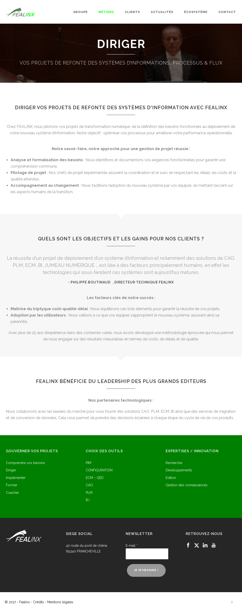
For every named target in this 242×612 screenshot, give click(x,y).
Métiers (106, 11)
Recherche (174, 463)
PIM (88, 463)
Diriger (11, 470)
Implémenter (16, 478)
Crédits (38, 602)
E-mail (132, 545)
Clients (132, 11)
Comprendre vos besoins (25, 463)
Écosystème (195, 11)
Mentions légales (60, 602)
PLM (89, 493)
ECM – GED (95, 478)
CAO (89, 485)
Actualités (162, 11)
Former (11, 485)
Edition (171, 478)
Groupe (80, 11)
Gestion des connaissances (186, 485)
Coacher (12, 493)
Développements (179, 470)
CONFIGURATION (99, 470)
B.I (87, 500)
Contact (227, 11)
